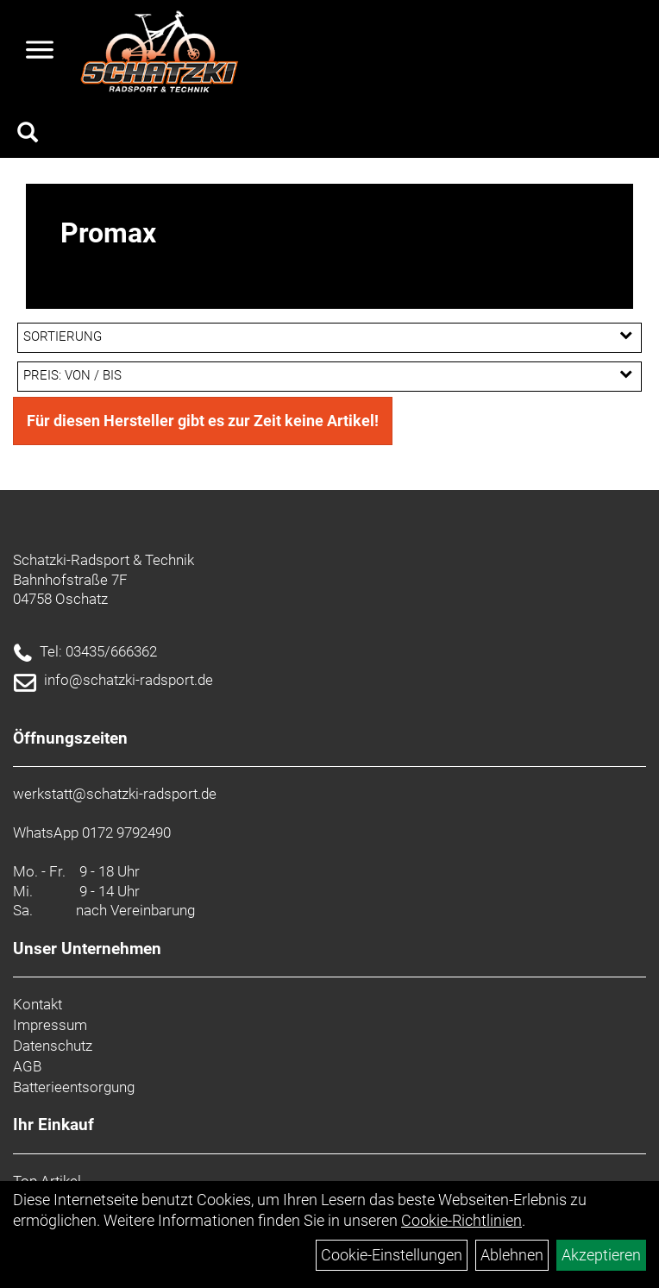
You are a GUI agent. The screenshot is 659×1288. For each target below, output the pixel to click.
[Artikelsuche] (27, 135)
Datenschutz (52, 1045)
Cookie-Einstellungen (391, 1255)
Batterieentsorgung (74, 1087)
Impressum (50, 1025)
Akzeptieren (601, 1255)
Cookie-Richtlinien (461, 1220)
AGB (27, 1066)
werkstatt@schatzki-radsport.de (115, 793)
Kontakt (37, 1004)
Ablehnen (511, 1255)
